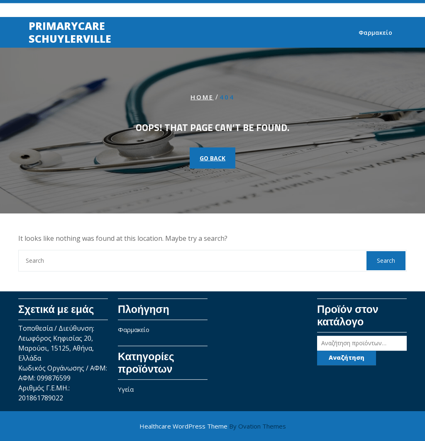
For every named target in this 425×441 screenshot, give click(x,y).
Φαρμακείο (375, 33)
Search (386, 260)
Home (202, 96)
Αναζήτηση (346, 355)
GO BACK (212, 158)
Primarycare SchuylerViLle (70, 32)
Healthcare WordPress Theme (212, 426)
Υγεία (126, 387)
